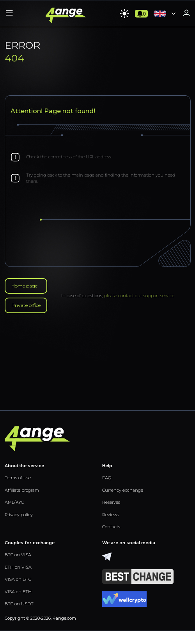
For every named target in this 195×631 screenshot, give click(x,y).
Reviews (110, 514)
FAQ (106, 477)
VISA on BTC (18, 579)
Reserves (111, 502)
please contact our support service (139, 295)
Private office (26, 305)
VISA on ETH (18, 591)
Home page (24, 286)
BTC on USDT (19, 603)
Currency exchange (122, 490)
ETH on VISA (18, 567)
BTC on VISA (18, 554)
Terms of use (18, 477)
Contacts (111, 526)
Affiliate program (22, 490)
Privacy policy (19, 514)
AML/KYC (14, 502)
